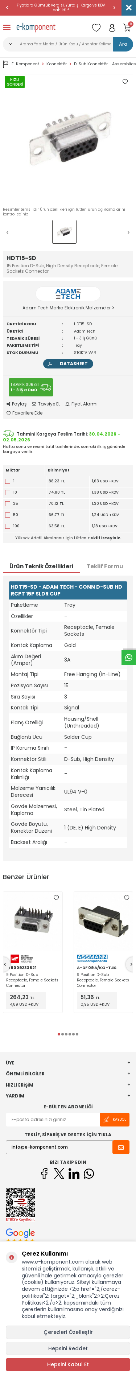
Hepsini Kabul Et (68, 1364)
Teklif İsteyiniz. (104, 538)
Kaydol (114, 1119)
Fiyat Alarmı (81, 404)
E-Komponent (21, 64)
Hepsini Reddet (68, 1348)
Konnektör (56, 64)
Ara (123, 44)
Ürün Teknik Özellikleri (41, 566)
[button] (7, 7)
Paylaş (16, 404)
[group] (68, 139)
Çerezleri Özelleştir (68, 1332)
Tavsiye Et (46, 404)
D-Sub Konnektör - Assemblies (105, 64)
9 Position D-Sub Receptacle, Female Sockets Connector (32, 980)
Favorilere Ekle (24, 413)
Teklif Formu (105, 566)
